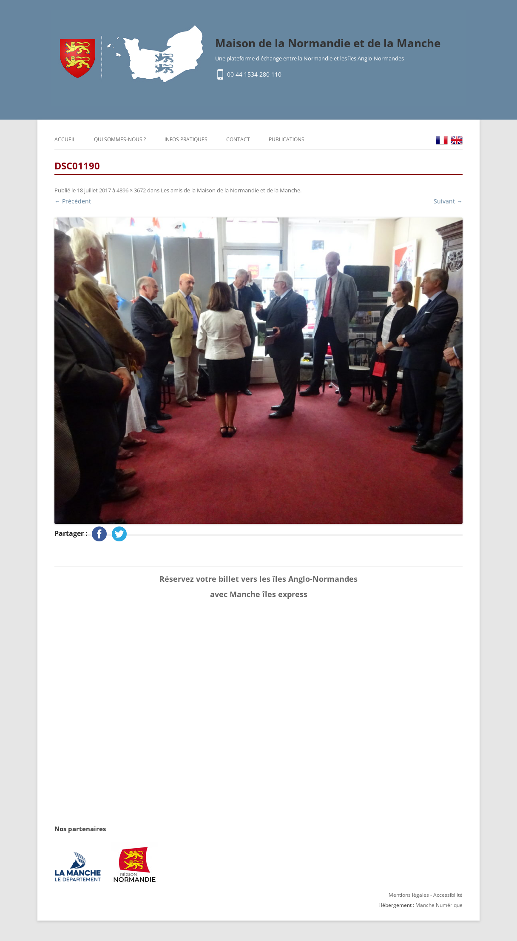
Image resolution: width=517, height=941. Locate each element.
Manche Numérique (439, 905)
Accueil (64, 139)
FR (442, 140)
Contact (238, 139)
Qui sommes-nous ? (120, 139)
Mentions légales (409, 894)
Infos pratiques (186, 139)
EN (457, 140)
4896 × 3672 (131, 190)
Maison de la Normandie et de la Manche (327, 43)
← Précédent (72, 201)
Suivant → (448, 201)
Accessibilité (448, 894)
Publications (286, 139)
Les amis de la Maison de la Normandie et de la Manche (230, 190)
